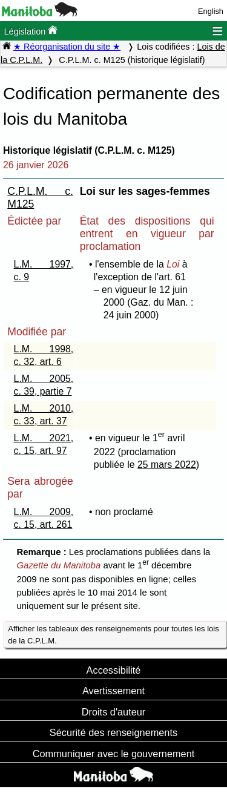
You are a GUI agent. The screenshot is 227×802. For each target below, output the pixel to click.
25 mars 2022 (166, 464)
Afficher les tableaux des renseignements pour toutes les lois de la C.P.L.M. (113, 634)
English (210, 11)
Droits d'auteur (114, 711)
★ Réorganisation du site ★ (66, 46)
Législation (31, 30)
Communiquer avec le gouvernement (113, 753)
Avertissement (113, 690)
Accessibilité (114, 670)
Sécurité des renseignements (113, 732)
